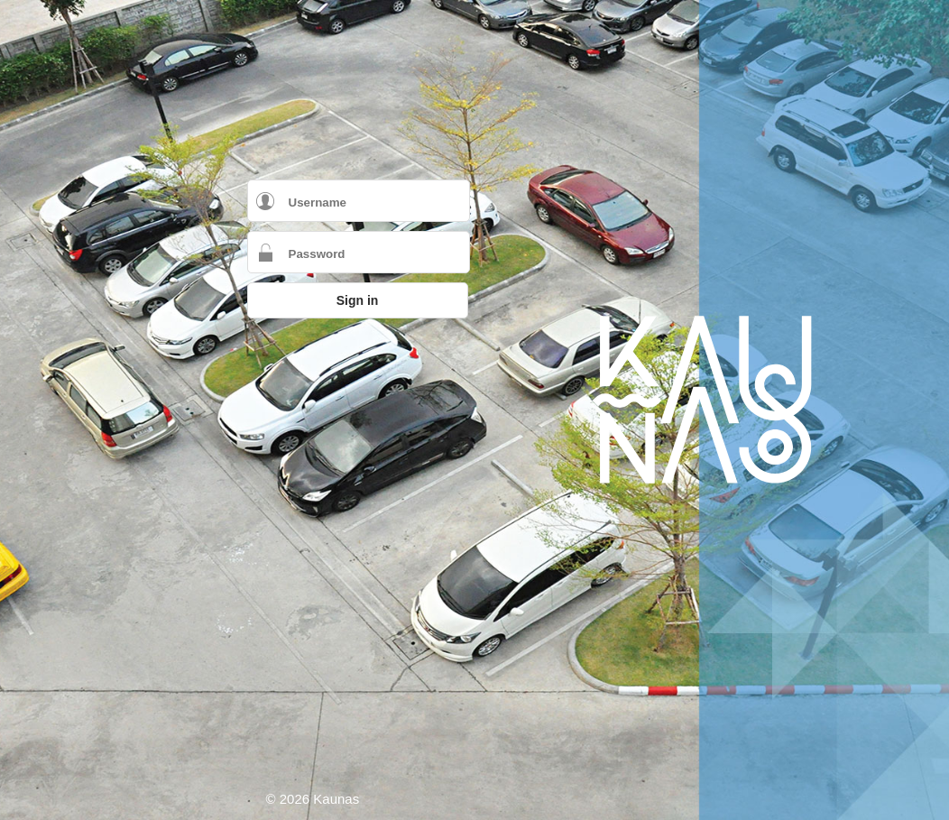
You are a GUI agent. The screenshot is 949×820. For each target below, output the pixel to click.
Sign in (357, 300)
